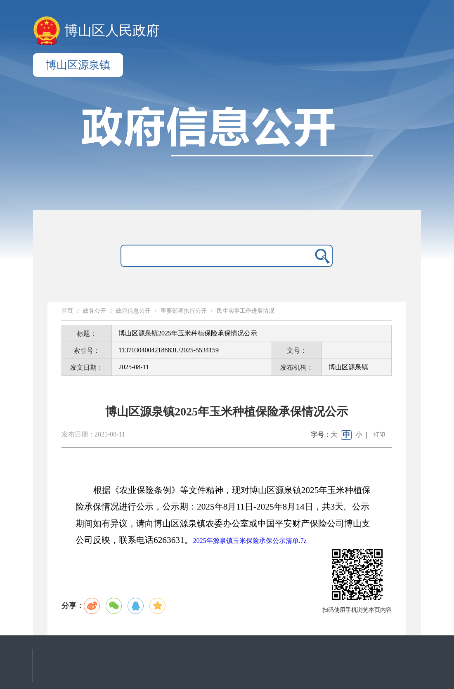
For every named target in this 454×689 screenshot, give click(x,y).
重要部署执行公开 (184, 311)
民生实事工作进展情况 (245, 311)
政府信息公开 (133, 311)
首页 (67, 311)
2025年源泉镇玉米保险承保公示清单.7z (250, 540)
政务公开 (94, 311)
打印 (379, 435)
